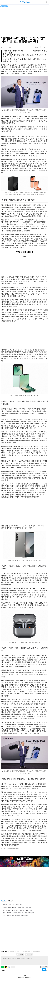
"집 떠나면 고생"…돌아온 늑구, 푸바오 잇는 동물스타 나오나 (18, 910)
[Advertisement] (24, 335)
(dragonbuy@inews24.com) (13, 848)
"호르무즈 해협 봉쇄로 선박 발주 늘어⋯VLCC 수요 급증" (17, 907)
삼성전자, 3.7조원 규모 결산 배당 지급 (12, 904)
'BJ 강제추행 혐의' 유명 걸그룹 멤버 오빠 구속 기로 (15, 915)
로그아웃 (13, 966)
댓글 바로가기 (44, 969)
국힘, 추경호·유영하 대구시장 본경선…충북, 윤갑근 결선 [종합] (18, 912)
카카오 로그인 (5, 967)
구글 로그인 (9, 967)
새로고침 (14, 900)
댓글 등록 (45, 967)
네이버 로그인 (2, 967)
